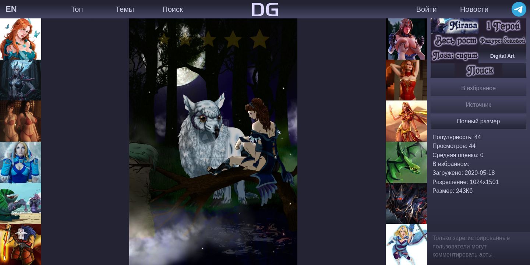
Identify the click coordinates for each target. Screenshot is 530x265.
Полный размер (478, 121)
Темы (125, 9)
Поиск (172, 9)
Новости (474, 9)
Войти (426, 9)
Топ (77, 9)
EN (11, 9)
